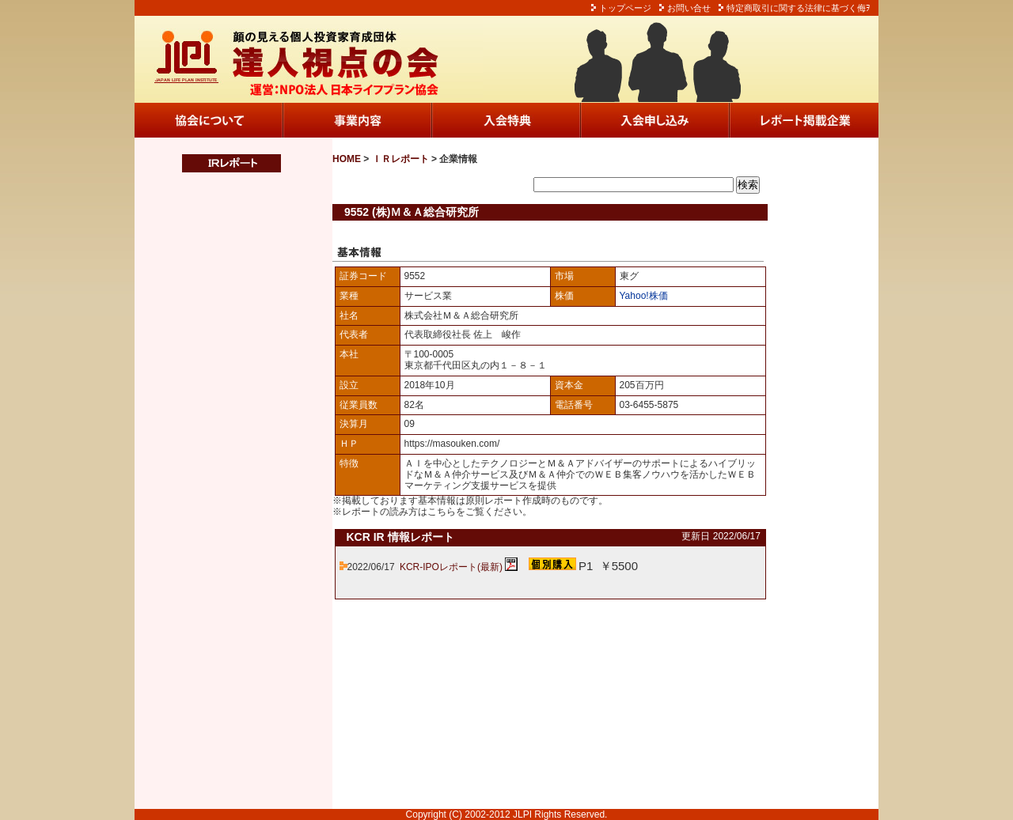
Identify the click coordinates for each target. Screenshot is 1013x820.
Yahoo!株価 (644, 295)
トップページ (625, 8)
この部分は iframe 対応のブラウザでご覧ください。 (222, 491)
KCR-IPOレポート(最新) (451, 566)
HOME (346, 158)
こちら (441, 511)
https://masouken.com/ (452, 443)
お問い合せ (689, 8)
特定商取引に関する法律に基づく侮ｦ (799, 8)
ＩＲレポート (400, 158)
